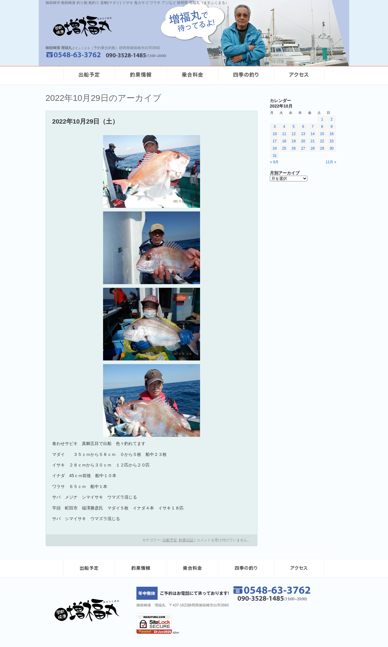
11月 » (331, 162)
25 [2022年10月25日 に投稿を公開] (284, 148)
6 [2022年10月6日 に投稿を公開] (303, 126)
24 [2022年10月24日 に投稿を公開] (274, 148)
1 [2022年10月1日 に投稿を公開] (322, 119)
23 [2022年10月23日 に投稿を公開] (331, 141)
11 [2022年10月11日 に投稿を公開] (284, 134)
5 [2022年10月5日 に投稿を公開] (294, 126)
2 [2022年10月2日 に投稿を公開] (332, 119)
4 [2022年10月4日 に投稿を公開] (284, 126)
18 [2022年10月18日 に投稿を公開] (284, 141)
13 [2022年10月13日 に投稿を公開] (303, 134)
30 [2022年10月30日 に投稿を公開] (331, 148)
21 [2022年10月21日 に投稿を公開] (313, 141)
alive (176, 632)
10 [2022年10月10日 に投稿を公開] (274, 134)
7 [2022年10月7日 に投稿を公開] (313, 126)
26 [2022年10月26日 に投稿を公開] (294, 148)
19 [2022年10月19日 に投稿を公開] (294, 141)
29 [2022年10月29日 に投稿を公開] (322, 148)
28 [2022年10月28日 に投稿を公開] (313, 148)
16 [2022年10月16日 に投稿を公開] (331, 134)
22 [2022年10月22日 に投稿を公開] (322, 141)
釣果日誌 (186, 540)
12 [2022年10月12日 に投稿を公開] (294, 134)
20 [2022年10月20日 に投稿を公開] (303, 141)
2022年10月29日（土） (85, 121)
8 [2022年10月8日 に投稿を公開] (322, 126)
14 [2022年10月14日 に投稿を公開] (313, 134)
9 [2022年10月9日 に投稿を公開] (332, 126)
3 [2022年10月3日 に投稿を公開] (275, 126)
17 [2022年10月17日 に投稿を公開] (274, 141)
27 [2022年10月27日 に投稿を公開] (303, 148)
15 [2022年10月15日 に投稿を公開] (322, 134)
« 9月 (274, 162)
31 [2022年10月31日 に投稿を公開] (274, 156)
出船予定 (169, 540)
